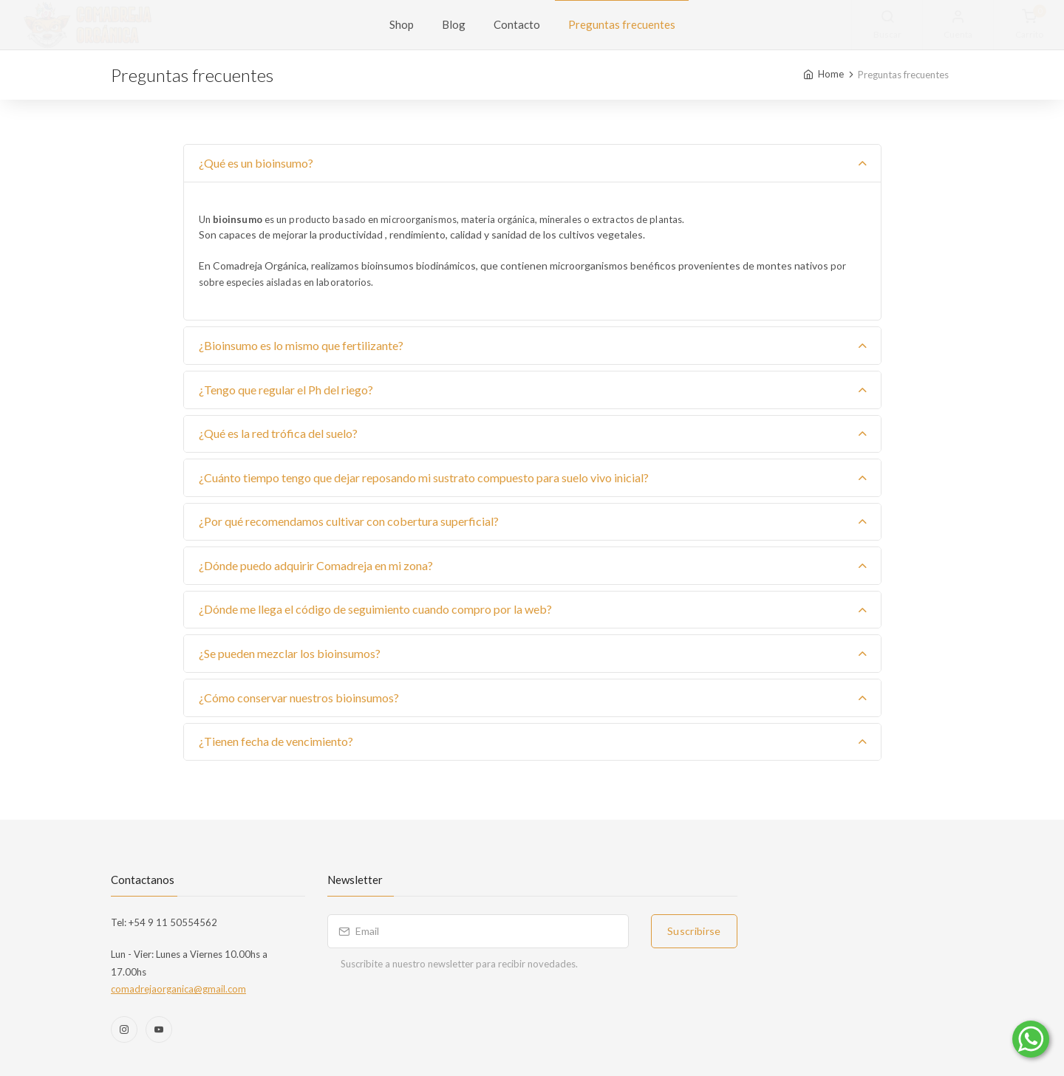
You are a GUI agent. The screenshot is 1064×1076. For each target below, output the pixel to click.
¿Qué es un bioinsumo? (256, 163)
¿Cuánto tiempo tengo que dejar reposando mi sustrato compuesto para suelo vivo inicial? (424, 477)
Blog (454, 24)
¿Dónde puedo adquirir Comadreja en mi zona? (316, 565)
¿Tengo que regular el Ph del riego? (286, 390)
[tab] (532, 163)
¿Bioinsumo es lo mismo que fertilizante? (301, 345)
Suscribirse (694, 931)
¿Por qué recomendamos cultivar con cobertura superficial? (349, 521)
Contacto (517, 24)
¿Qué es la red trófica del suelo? (278, 433)
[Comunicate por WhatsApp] (1030, 1039)
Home (831, 74)
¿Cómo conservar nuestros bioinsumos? (299, 698)
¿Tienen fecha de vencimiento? (276, 741)
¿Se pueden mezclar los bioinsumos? (290, 653)
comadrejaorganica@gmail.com (178, 989)
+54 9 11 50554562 (171, 922)
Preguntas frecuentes (621, 24)
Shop (401, 24)
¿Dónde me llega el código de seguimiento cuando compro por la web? (375, 609)
